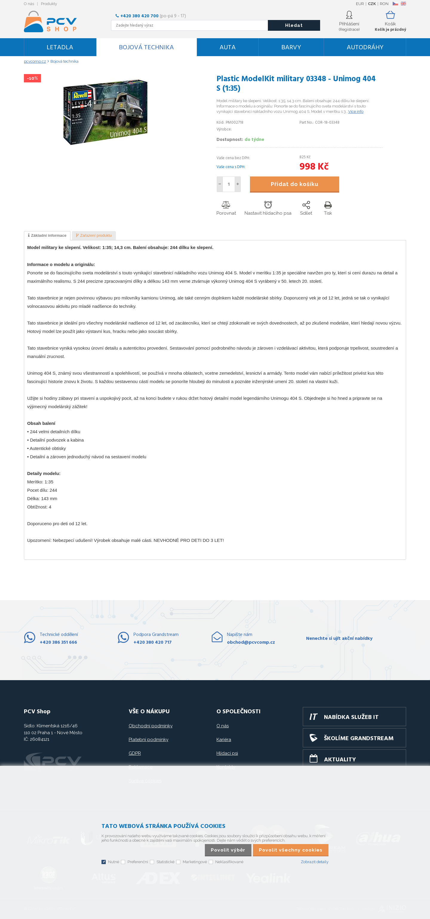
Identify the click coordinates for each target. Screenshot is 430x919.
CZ (395, 3)
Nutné (113, 862)
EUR (360, 3)
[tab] (47, 236)
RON (384, 3)
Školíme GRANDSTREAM (359, 738)
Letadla (60, 47)
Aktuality (340, 760)
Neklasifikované (229, 862)
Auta (227, 47)
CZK (372, 3)
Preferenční (138, 862)
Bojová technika (146, 47)
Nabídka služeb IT (351, 717)
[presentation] (47, 235)
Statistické (165, 862)
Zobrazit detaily (314, 862)
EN (403, 3)
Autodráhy (365, 47)
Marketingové (195, 862)
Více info (355, 111)
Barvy (291, 47)
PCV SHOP (58, 21)
